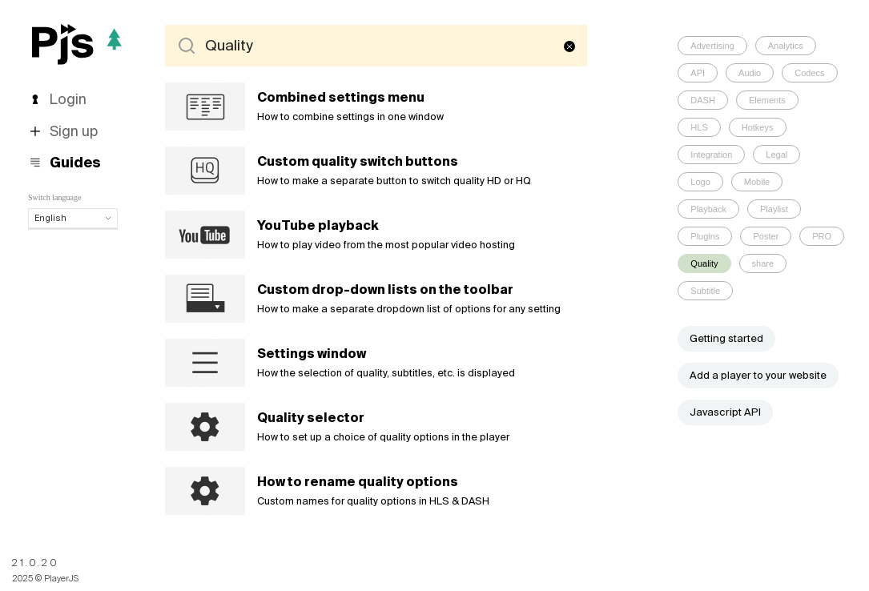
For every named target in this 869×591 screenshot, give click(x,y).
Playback (708, 209)
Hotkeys (758, 127)
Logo (700, 182)
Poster (765, 236)
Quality (704, 263)
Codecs (809, 73)
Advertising (712, 45)
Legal (776, 154)
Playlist (774, 209)
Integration (711, 154)
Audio (749, 73)
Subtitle (705, 291)
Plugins (704, 236)
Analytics (785, 45)
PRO (821, 236)
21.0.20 (35, 563)
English (72, 218)
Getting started (726, 338)
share (763, 263)
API (697, 73)
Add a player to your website (758, 375)
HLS (698, 127)
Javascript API (725, 412)
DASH (702, 100)
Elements (767, 100)
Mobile (757, 182)
